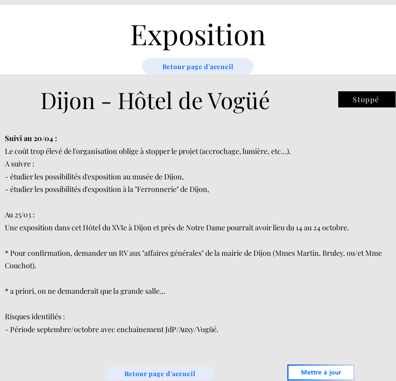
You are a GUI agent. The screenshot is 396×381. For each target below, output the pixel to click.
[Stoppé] (367, 99)
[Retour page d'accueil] (197, 66)
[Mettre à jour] (320, 372)
